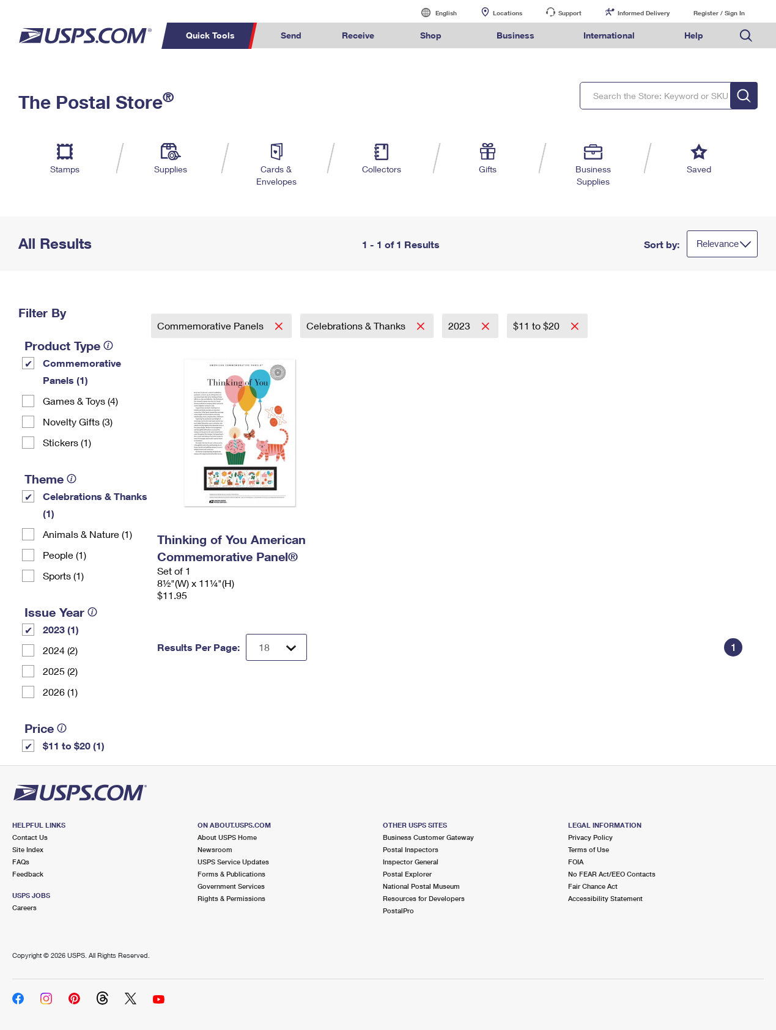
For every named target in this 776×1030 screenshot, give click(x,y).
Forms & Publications (231, 874)
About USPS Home (227, 837)
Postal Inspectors (410, 849)
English (433, 13)
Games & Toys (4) (80, 400)
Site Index (27, 849)
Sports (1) (63, 575)
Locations (507, 13)
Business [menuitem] (515, 35)
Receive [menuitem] (358, 35)
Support (570, 13)
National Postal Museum (421, 886)
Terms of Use (588, 849)
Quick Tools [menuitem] (210, 35)
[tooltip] (108, 345)
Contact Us (30, 837)
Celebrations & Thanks (357, 325)
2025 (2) (60, 671)
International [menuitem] (609, 35)
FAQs (20, 862)
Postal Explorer (407, 874)
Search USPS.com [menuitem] (746, 36)
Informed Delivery (644, 13)
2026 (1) (60, 691)
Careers (24, 907)
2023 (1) (61, 629)
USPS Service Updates (233, 862)
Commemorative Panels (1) (82, 371)
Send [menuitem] (291, 35)
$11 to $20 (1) (74, 745)
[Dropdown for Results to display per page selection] (276, 647)
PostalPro (398, 910)
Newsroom (215, 849)
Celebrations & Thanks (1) (95, 504)
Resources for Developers (424, 898)
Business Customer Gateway (428, 837)
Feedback (27, 874)
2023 (460, 325)
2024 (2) (60, 650)
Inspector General (410, 862)
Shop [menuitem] (431, 35)
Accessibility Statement (605, 898)
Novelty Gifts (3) (78, 421)
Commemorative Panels (211, 325)
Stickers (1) (67, 442)
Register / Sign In (719, 13)
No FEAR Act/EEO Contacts (612, 874)
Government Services (231, 886)
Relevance (718, 243)
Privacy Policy (590, 837)
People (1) (64, 555)
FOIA (575, 862)
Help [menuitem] (693, 35)
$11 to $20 (537, 325)
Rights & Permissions (231, 898)
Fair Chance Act (593, 886)
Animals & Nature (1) (87, 534)
